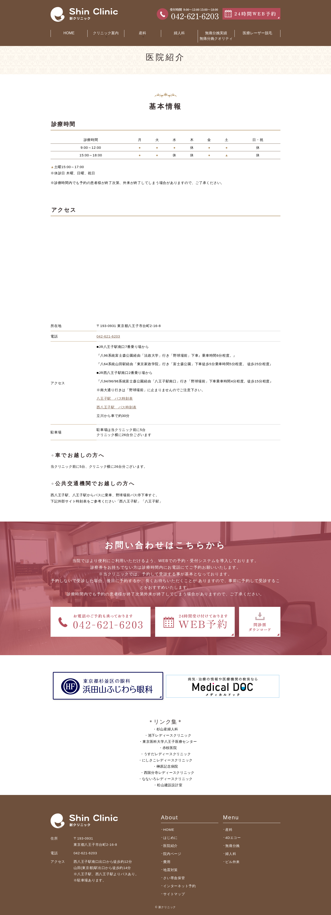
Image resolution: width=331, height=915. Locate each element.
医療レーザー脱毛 (257, 33)
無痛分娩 (232, 846)
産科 (229, 830)
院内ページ (172, 854)
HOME (68, 33)
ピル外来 (232, 862)
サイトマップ (174, 894)
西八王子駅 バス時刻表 (116, 407)
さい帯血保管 (174, 878)
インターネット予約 (179, 886)
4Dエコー (233, 838)
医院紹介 (170, 846)
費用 (167, 862)
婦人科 (230, 854)
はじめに (170, 838)
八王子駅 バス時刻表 (115, 398)
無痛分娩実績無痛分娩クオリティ (216, 35)
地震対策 (170, 870)
